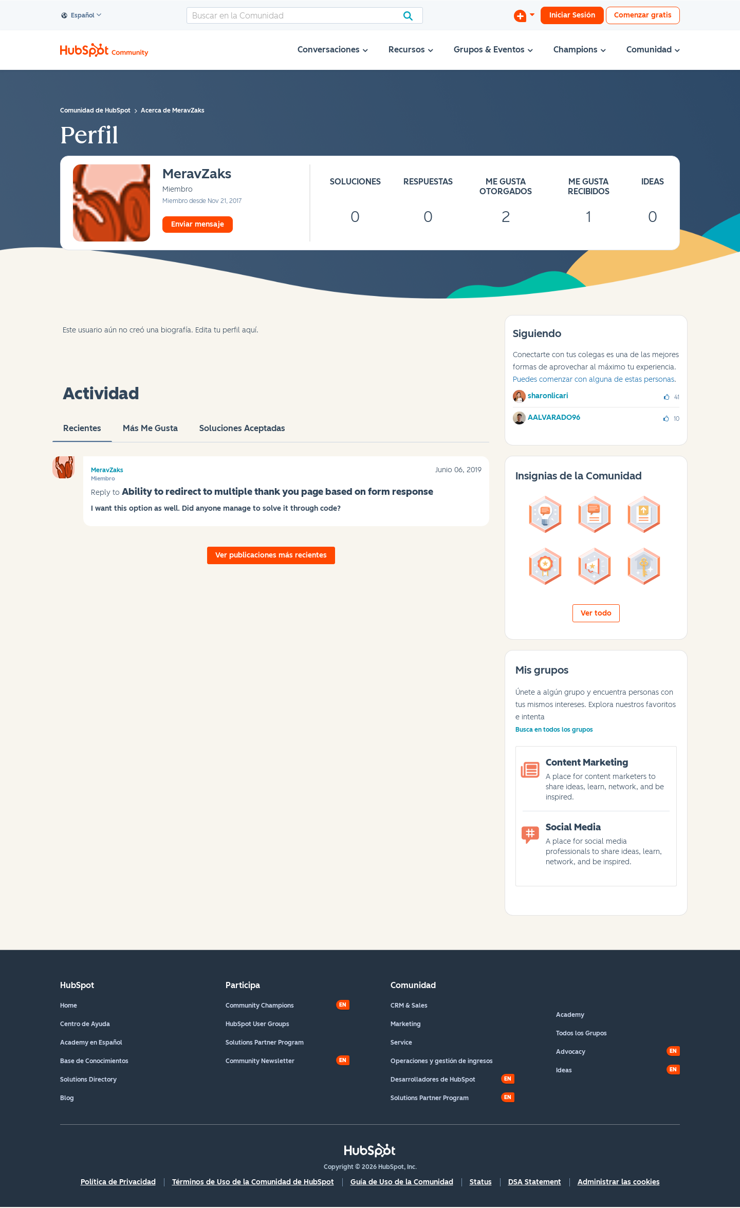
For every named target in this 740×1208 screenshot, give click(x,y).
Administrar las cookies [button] (619, 1182)
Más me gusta (150, 432)
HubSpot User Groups (257, 1024)
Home (68, 1005)
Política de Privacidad (118, 1182)
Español (78, 16)
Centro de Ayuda (85, 1024)
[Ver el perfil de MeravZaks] (196, 174)
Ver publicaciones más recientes (271, 555)
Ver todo (596, 613)
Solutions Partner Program (265, 1042)
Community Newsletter (260, 1061)
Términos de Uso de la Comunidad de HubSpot (253, 1182)
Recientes (82, 432)
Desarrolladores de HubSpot (433, 1079)
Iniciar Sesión (572, 15)
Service (401, 1042)
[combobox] (305, 15)
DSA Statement (534, 1182)
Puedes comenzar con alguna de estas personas (593, 379)
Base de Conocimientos (94, 1061)
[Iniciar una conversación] (524, 15)
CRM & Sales (409, 1005)
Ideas (564, 1070)
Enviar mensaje (197, 224)
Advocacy (570, 1051)
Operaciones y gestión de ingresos (442, 1061)
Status (481, 1182)
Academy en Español (91, 1042)
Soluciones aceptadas (242, 432)
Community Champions (260, 1005)
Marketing (406, 1024)
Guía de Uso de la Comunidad (401, 1182)
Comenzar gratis (643, 15)
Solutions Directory (88, 1079)
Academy (570, 1014)
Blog (67, 1098)
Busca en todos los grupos (554, 729)
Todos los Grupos (581, 1033)
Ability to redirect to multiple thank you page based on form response (277, 491)
